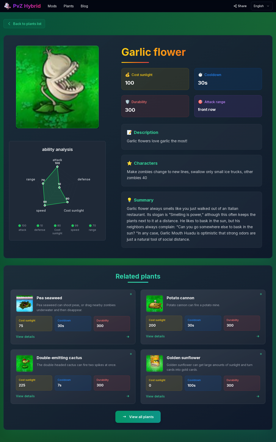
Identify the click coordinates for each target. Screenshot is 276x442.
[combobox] (262, 6)
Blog (84, 6)
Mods (52, 6)
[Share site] (240, 6)
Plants (69, 6)
